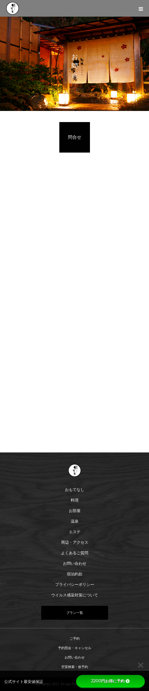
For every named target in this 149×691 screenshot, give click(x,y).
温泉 (75, 521)
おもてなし (74, 489)
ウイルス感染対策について (74, 595)
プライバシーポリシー (74, 584)
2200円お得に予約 (110, 681)
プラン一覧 (74, 613)
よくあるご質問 (74, 553)
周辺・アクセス (74, 542)
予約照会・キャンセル (74, 648)
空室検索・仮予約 (74, 667)
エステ (74, 532)
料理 (75, 500)
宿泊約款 (74, 574)
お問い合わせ (74, 563)
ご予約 (75, 639)
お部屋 (74, 510)
